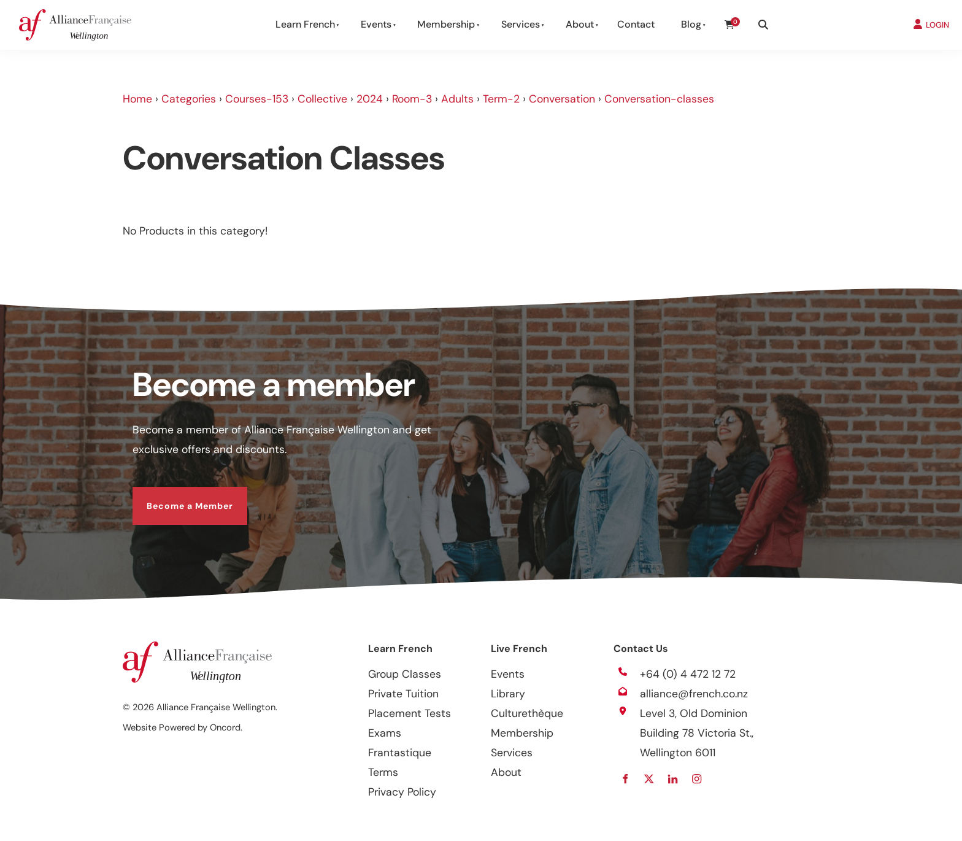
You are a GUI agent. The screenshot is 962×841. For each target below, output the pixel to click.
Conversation (562, 99)
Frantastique (399, 752)
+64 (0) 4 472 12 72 (688, 674)
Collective (322, 99)
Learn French (305, 24)
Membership (446, 24)
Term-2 (501, 99)
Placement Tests (409, 713)
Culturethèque (527, 713)
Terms (383, 772)
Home (137, 99)
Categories (188, 99)
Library (508, 693)
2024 (369, 99)
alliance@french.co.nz (694, 693)
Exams (384, 733)
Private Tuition (403, 693)
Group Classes (404, 674)
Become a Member (176, 496)
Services (520, 24)
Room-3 (412, 99)
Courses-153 (256, 99)
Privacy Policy (402, 792)
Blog (691, 24)
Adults (457, 99)
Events (376, 24)
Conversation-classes (659, 99)
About (580, 24)
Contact (636, 24)
